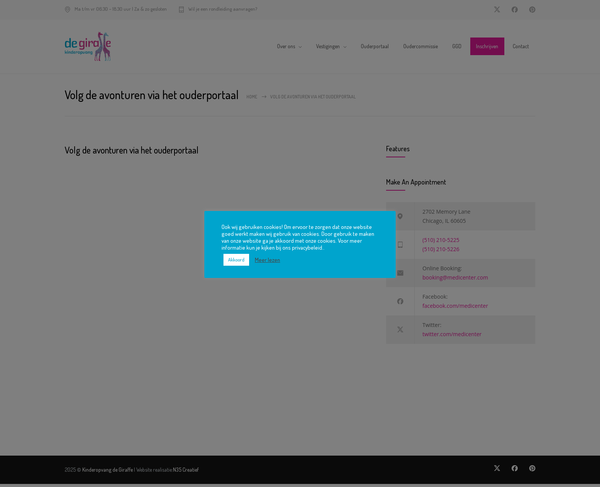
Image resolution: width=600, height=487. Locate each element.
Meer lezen (267, 259)
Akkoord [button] (236, 260)
